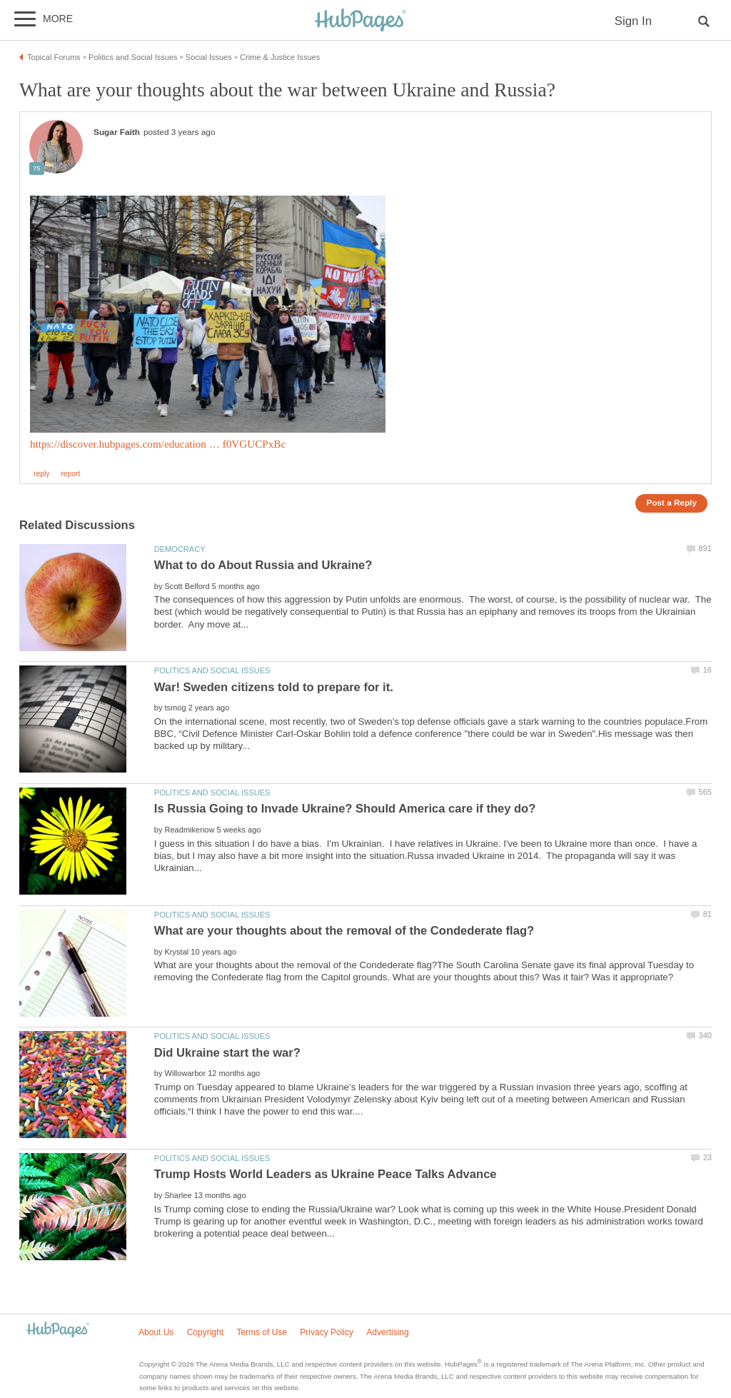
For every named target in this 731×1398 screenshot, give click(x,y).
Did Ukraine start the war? (227, 1053)
